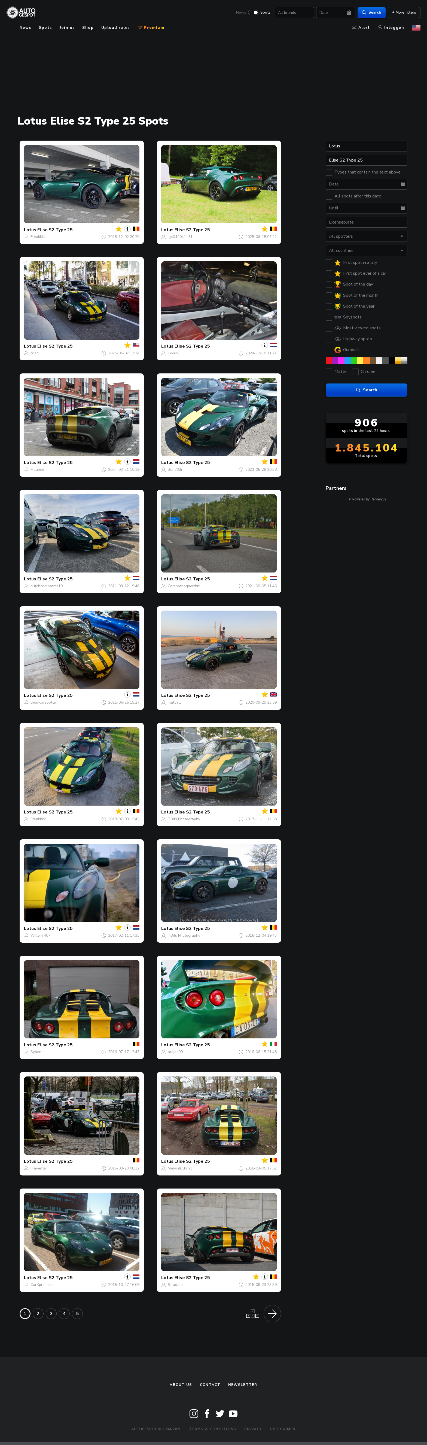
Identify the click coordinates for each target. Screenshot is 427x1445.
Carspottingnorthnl (184, 586)
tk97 (34, 353)
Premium (151, 27)
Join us (67, 27)
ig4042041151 (180, 236)
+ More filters (404, 12)
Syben (35, 1051)
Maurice (37, 469)
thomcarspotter (43, 702)
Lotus (30, 230)
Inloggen (391, 27)
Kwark (173, 353)
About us (181, 1384)
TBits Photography (184, 819)
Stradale (175, 1284)
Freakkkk (38, 236)
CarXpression (42, 1284)
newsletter (242, 1384)
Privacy (253, 1429)
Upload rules (115, 27)
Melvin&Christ (180, 1168)
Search (371, 12)
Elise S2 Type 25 (55, 230)
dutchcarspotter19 (46, 586)
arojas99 (175, 1051)
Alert (361, 27)
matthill (174, 702)
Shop (88, 27)
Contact (210, 1384)
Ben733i (175, 469)
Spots (265, 12)
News (241, 12)
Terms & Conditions (212, 1429)
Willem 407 (40, 935)
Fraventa (38, 1168)
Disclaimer (283, 1429)
